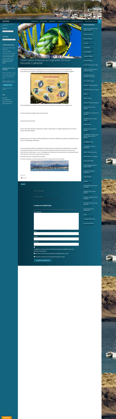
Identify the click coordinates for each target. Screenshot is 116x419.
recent (23, 184)
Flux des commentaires (7, 101)
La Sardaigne (87, 47)
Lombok (86, 181)
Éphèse (85, 94)
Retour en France (88, 38)
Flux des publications (6, 99)
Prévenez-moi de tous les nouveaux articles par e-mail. (50, 256)
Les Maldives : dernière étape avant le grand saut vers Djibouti (91, 136)
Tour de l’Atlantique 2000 (91, 21)
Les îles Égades (87, 51)
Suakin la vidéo (87, 124)
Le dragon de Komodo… (89, 219)
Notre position (43, 21)
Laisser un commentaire (42, 65)
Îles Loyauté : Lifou (56, 192)
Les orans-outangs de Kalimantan (89, 171)
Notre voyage (34, 21)
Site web (36, 242)
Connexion (4, 97)
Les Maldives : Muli (88, 142)
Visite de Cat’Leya (88, 34)
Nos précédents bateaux (77, 21)
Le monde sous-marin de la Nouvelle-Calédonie (56, 197)
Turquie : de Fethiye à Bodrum (91, 102)
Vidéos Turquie (87, 98)
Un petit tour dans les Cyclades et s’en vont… (89, 75)
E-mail (36, 236)
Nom (35, 231)
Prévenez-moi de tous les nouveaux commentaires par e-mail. (52, 253)
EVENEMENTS (52, 21)
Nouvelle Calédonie (24, 57)
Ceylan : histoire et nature (90, 152)
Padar (85, 214)
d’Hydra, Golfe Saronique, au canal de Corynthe (91, 70)
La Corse (86, 43)
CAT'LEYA (5, 21)
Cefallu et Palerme (88, 56)
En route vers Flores (89, 223)
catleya (33, 65)
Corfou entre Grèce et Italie (91, 65)
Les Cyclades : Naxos (89, 81)
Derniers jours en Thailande (90, 156)
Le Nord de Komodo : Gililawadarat (89, 209)
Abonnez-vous (8, 85)
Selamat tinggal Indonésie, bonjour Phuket (90, 165)
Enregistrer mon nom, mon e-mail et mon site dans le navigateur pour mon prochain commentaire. (54, 250)
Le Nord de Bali (87, 176)
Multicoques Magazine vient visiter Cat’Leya (91, 29)
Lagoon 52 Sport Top (63, 21)
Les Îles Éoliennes (88, 60)
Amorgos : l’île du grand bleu (91, 85)
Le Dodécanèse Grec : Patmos (91, 89)
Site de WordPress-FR (7, 103)
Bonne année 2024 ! (89, 160)
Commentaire (38, 212)
